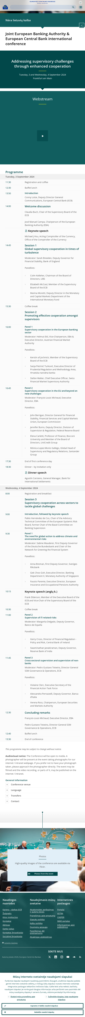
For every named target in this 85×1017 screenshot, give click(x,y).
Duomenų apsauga (38, 927)
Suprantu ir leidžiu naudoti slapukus (44, 1006)
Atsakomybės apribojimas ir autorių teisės (42, 910)
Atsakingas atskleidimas (41, 937)
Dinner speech (37, 472)
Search (73, 7)
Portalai (60, 909)
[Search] (41, 7)
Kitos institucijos (10, 917)
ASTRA (60, 913)
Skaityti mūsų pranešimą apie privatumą (23, 998)
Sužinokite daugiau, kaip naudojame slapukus (63, 998)
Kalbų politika (36, 923)
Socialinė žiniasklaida (12, 936)
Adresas (6, 925)
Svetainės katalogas (11, 943)
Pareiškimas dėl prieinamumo (37, 932)
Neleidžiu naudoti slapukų (44, 1012)
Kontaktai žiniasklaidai (13, 932)
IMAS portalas (63, 921)
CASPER (60, 917)
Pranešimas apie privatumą (42, 915)
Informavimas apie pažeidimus (66, 926)
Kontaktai (7, 921)
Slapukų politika (37, 919)
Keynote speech (38, 231)
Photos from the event (40, 874)
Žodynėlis (7, 913)
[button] (80, 2)
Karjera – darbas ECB (12, 909)
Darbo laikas (8, 928)
